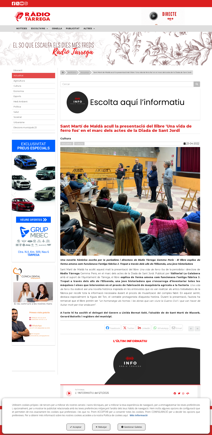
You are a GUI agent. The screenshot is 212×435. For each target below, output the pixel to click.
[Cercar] (197, 84)
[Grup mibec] (33, 199)
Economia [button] (19, 91)
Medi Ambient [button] (21, 101)
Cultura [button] (17, 86)
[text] (127, 84)
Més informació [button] (138, 415)
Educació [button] (18, 70)
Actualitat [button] (18, 75)
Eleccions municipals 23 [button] (25, 127)
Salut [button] (16, 112)
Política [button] (17, 106)
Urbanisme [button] (19, 122)
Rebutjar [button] (101, 426)
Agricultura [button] (19, 81)
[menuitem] (21, 28)
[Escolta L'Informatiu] (130, 102)
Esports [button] (17, 96)
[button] (14, 4)
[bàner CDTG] (33, 303)
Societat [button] (18, 117)
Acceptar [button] (75, 426)
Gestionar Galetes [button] (131, 426)
